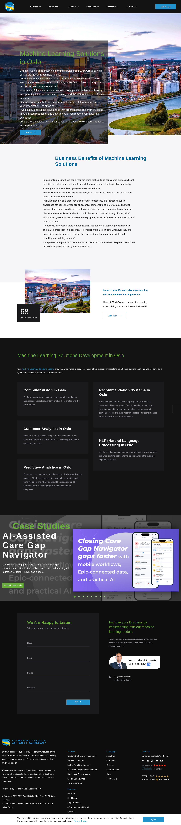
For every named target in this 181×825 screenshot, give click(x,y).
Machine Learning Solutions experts (37, 365)
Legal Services (74, 798)
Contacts (146, 747)
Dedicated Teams (75, 779)
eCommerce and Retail (78, 803)
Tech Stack (81, 4)
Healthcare (72, 794)
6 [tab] (96, 592)
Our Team (110, 756)
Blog (108, 770)
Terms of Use (21, 785)
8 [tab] (104, 592)
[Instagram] (161, 756)
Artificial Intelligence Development (82, 765)
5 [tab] (91, 592)
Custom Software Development (81, 752)
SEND (78, 698)
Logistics (71, 808)
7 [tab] (100, 592)
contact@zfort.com (122, 676)
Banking (71, 812)
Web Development (75, 756)
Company (110, 747)
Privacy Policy (80, 821)
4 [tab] (87, 592)
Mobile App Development (78, 761)
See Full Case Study (13, 581)
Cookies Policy (35, 785)
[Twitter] (152, 756)
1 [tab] (74, 592)
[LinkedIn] (148, 756)
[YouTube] (157, 756)
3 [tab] (83, 592)
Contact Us (138, 4)
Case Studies (100, 4)
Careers (110, 761)
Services (43, 4)
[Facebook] (143, 756)
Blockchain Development (78, 770)
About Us (110, 752)
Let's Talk (166, 4)
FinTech (71, 789)
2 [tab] (79, 592)
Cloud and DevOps (76, 775)
